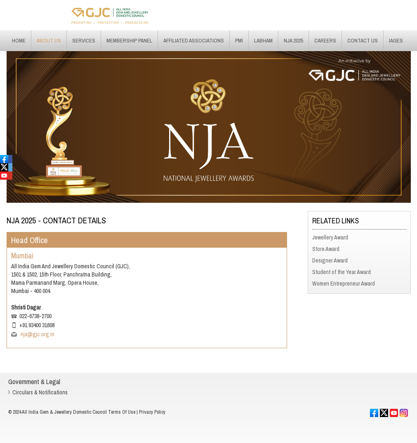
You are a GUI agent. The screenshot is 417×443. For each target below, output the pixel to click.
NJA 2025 (293, 40)
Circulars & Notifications (40, 392)
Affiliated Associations (193, 40)
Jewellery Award (330, 237)
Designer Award (330, 260)
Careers (325, 40)
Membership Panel (129, 40)
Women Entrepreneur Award (343, 283)
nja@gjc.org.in (36, 334)
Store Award (325, 249)
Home (19, 40)
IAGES (396, 40)
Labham (263, 40)
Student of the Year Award (341, 272)
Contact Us (362, 40)
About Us (49, 40)
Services (83, 40)
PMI (239, 40)
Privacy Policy (152, 412)
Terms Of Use (121, 412)
